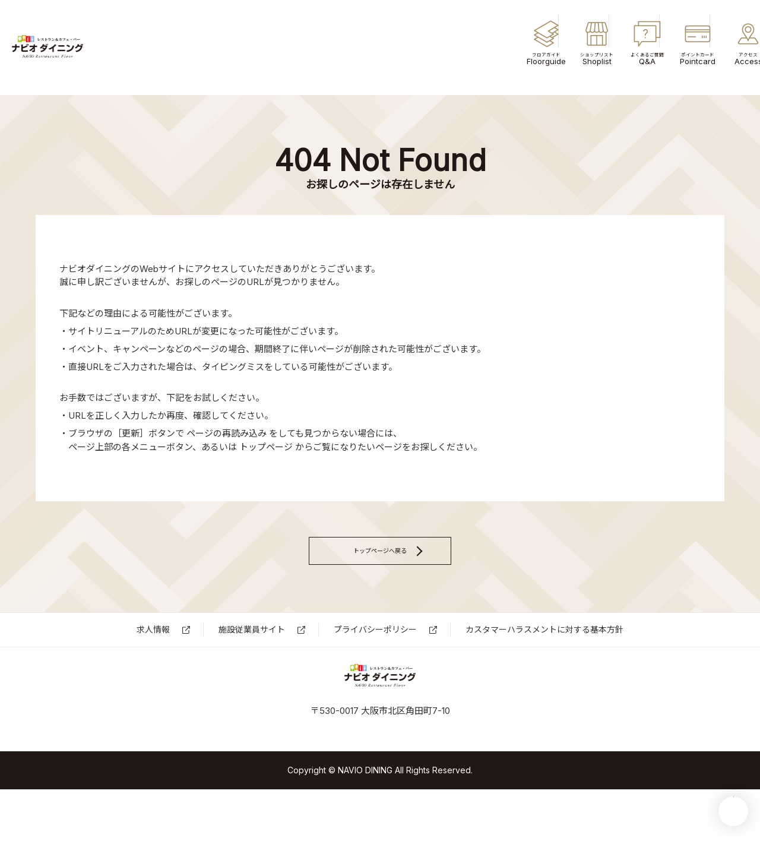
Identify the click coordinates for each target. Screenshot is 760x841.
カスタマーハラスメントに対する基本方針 (544, 656)
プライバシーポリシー (375, 656)
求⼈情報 (153, 656)
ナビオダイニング (95, 47)
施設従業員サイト (251, 656)
